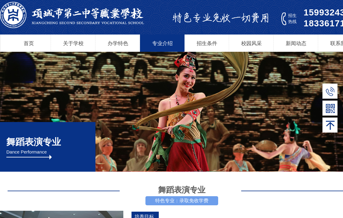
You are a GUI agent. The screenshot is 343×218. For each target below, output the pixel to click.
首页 (29, 43)
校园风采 (251, 43)
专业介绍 (162, 43)
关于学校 (73, 43)
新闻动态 (296, 43)
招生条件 (207, 43)
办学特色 (118, 43)
